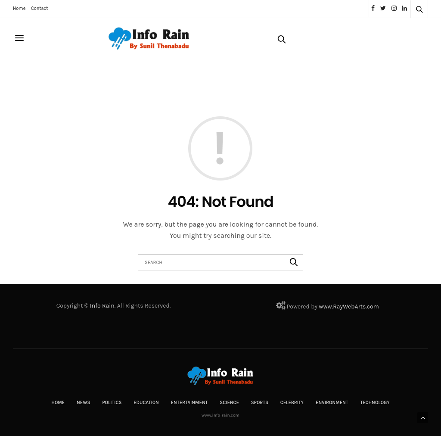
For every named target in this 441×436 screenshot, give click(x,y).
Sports (259, 402)
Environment (332, 402)
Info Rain (102, 305)
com (373, 306)
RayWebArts (349, 306)
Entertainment (189, 402)
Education (146, 402)
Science (229, 402)
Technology (374, 402)
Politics (111, 402)
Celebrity (292, 402)
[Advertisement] (169, 80)
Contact (39, 8)
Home (19, 8)
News (83, 402)
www (325, 306)
